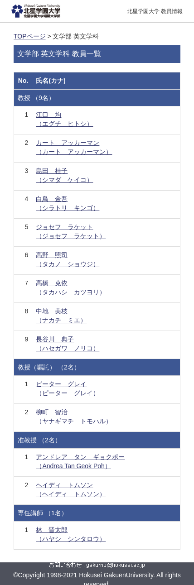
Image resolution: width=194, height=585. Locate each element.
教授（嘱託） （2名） (49, 367)
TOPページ (30, 36)
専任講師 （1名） (43, 513)
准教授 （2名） (39, 440)
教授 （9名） (36, 97)
